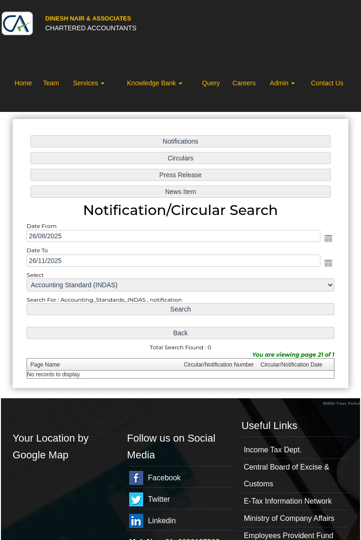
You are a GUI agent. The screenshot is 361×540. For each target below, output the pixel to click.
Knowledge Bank (154, 83)
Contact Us (327, 83)
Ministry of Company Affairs (289, 518)
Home (23, 83)
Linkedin (162, 521)
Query (211, 83)
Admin (282, 83)
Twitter (159, 499)
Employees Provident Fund (288, 536)
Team (51, 83)
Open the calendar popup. (328, 238)
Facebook (164, 478)
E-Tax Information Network (288, 501)
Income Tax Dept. (273, 450)
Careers (244, 83)
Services (89, 83)
